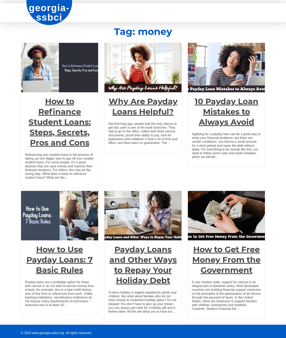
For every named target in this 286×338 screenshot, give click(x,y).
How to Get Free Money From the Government (226, 260)
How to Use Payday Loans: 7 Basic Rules (59, 260)
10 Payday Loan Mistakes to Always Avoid (226, 111)
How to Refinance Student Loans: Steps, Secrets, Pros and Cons (60, 121)
